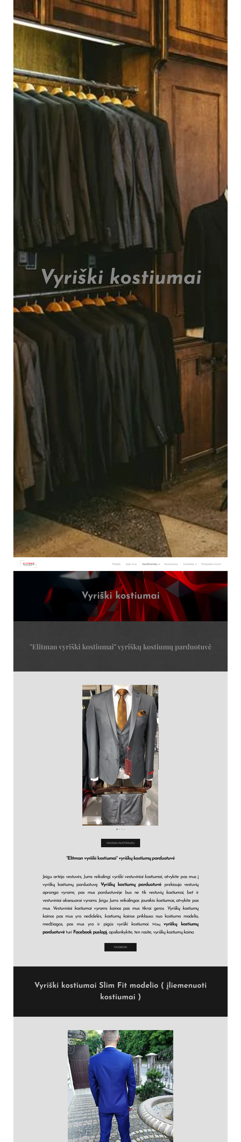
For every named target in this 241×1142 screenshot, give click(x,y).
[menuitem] (111, 564)
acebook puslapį (91, 932)
